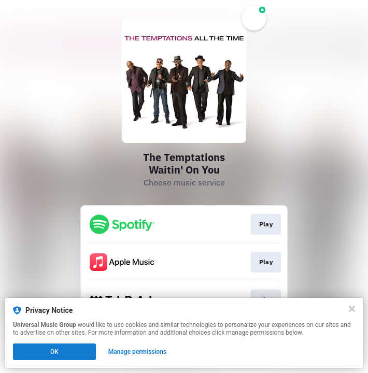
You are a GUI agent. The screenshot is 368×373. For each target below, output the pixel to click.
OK (54, 351)
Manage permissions (137, 351)
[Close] (352, 308)
